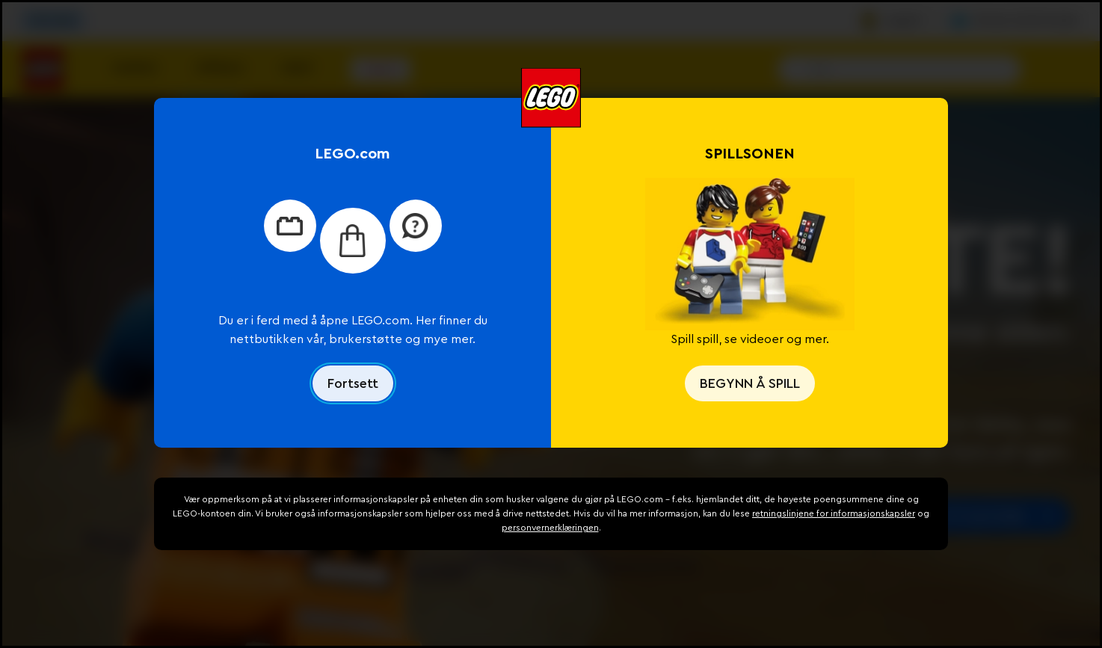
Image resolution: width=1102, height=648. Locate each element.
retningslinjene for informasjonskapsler (833, 513)
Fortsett (352, 383)
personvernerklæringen (550, 527)
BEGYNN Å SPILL (750, 383)
